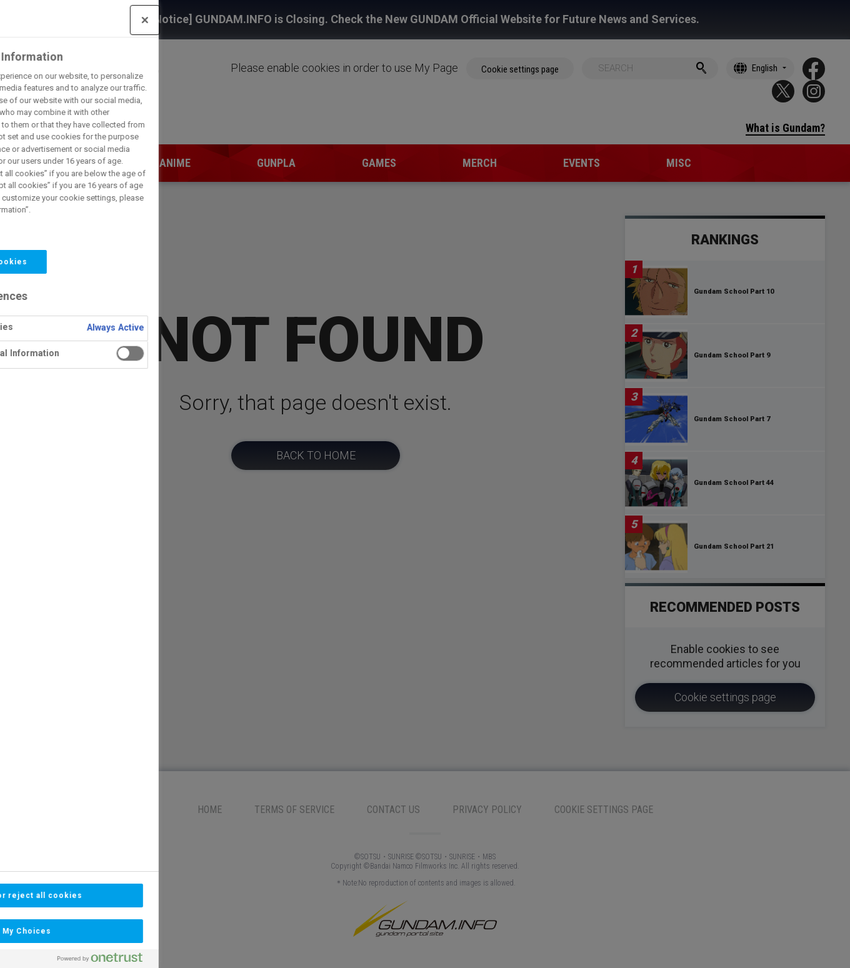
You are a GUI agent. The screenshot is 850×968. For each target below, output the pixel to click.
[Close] (78, 20)
